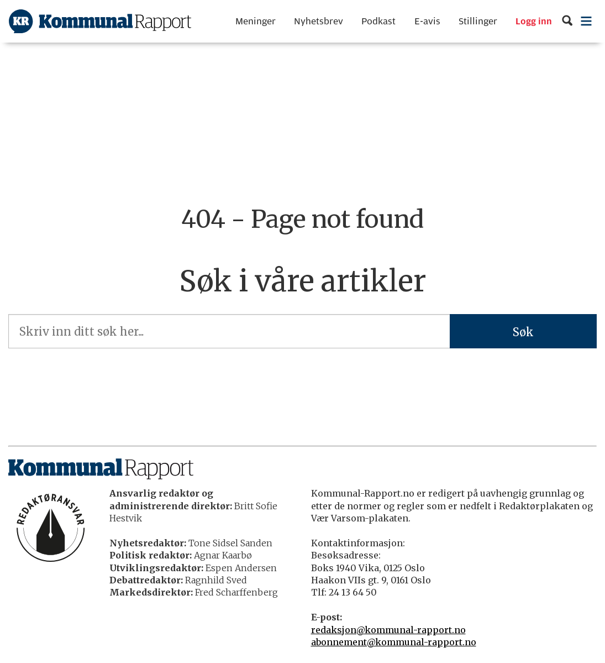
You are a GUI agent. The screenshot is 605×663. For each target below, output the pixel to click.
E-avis (427, 21)
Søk (523, 332)
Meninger (255, 21)
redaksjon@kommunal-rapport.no (388, 629)
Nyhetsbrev (318, 21)
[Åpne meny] (586, 21)
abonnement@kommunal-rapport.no (393, 642)
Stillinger (478, 21)
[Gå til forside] (100, 21)
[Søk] (567, 21)
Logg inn (533, 21)
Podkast (378, 21)
